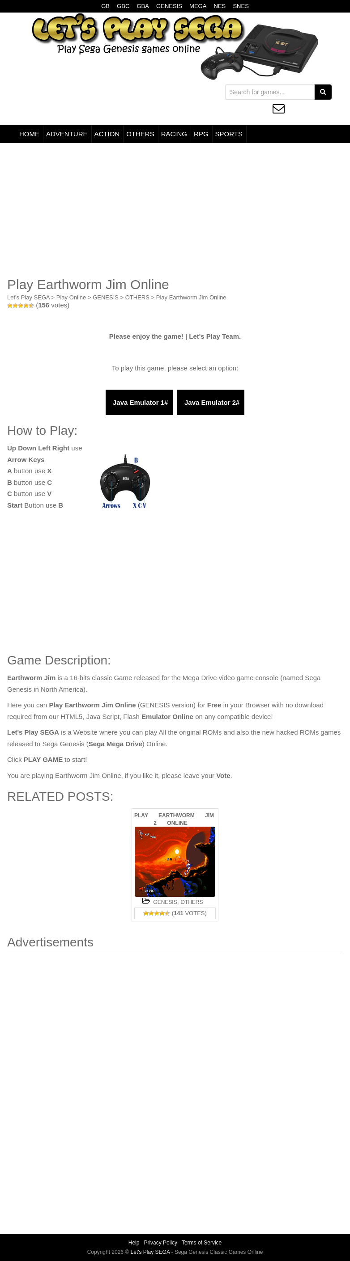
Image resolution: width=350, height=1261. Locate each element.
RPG (201, 134)
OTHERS (140, 134)
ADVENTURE (67, 134)
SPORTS (229, 134)
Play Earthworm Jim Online (191, 297)
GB (105, 6)
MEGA (197, 6)
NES (220, 6)
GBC (123, 6)
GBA (143, 6)
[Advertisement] (175, 210)
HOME (29, 134)
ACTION (107, 134)
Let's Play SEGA (28, 297)
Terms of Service (202, 1243)
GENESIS (169, 6)
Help (134, 1243)
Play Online (71, 297)
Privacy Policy (160, 1243)
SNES (240, 6)
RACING (174, 134)
